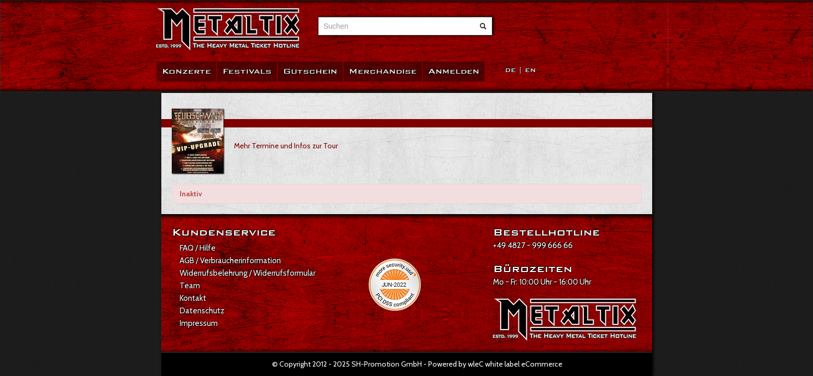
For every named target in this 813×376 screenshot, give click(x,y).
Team (190, 285)
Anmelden (453, 71)
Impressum (199, 323)
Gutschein (310, 71)
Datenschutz (202, 310)
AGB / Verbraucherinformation (230, 260)
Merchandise (383, 71)
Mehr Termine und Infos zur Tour (286, 145)
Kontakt (193, 298)
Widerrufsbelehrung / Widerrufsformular (247, 273)
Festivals (247, 71)
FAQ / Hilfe (198, 248)
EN (530, 70)
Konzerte (186, 71)
